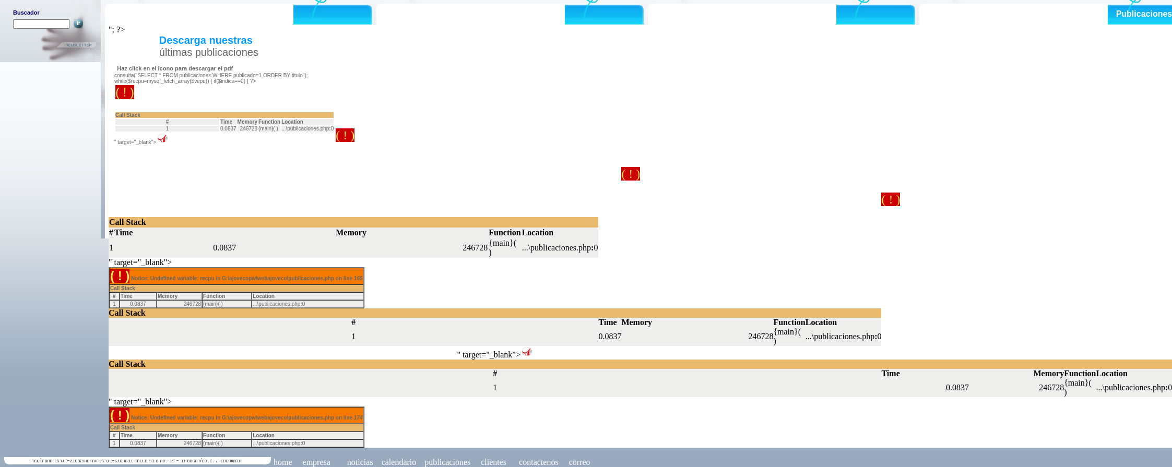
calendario (399, 462)
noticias (359, 462)
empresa (317, 462)
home (283, 462)
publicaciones (447, 462)
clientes (492, 462)
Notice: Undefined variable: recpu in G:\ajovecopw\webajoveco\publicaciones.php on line (167, 101)
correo (579, 462)
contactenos (539, 462)
